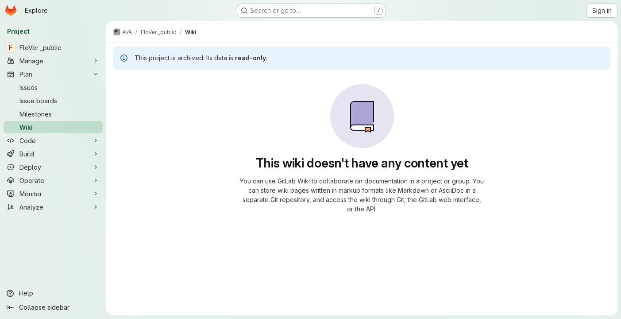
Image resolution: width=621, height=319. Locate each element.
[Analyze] (53, 207)
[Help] (53, 293)
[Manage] (53, 60)
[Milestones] (53, 114)
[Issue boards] (53, 100)
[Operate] (53, 180)
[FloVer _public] (53, 47)
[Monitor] (53, 193)
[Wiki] (53, 127)
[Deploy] (53, 167)
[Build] (53, 154)
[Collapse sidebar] (53, 307)
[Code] (53, 140)
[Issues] (53, 87)
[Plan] (53, 74)
